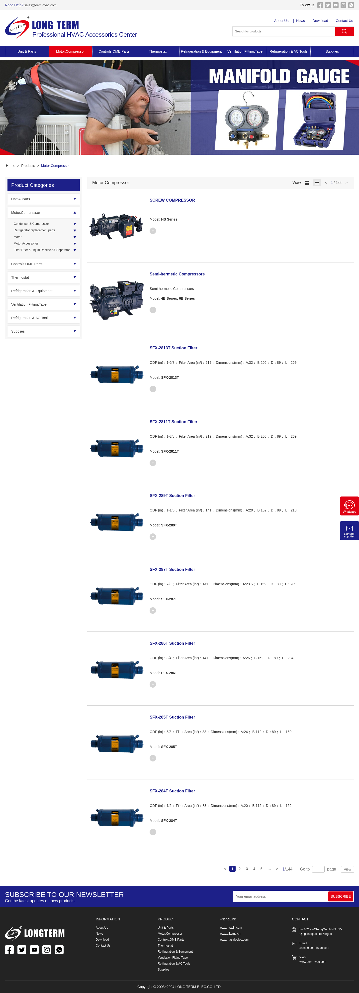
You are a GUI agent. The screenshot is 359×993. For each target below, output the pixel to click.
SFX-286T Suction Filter (177, 643)
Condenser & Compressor (34, 224)
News (301, 21)
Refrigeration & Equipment (201, 51)
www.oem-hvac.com (312, 962)
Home (10, 166)
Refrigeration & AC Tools (288, 51)
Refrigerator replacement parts (37, 232)
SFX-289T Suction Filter (177, 495)
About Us (282, 21)
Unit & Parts (26, 51)
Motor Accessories (28, 247)
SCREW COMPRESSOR (177, 200)
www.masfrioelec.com (234, 939)
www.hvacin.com (231, 927)
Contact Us (345, 21)
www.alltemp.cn (230, 933)
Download (321, 21)
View (347, 869)
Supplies (332, 51)
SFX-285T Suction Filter (177, 717)
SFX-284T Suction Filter (177, 790)
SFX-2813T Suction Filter (179, 347)
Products (28, 166)
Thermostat (158, 51)
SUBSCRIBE (341, 896)
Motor (18, 239)
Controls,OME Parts (113, 51)
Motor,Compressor (70, 51)
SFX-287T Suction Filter (177, 569)
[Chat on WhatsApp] (349, 514)
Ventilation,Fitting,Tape (245, 51)
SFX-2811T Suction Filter (179, 421)
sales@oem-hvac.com (41, 5)
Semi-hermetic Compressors (183, 273)
